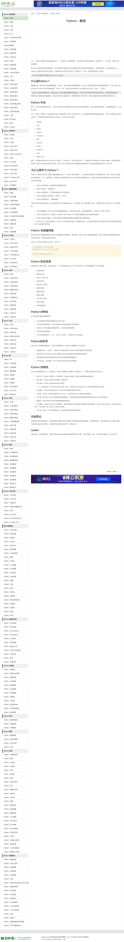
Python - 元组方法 (10, 348)
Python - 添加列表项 (11, 286)
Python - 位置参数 (10, 208)
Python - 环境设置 (10, 49)
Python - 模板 (8, 801)
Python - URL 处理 (10, 743)
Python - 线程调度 (10, 693)
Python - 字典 (8, 402)
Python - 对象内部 (10, 871)
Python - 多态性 (9, 561)
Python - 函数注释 (10, 224)
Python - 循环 (8, 158)
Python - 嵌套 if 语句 (11, 150)
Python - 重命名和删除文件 (13, 507)
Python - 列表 (8, 274)
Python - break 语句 (10, 173)
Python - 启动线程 (10, 681)
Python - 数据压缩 (10, 813)
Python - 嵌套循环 (10, 185)
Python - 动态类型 (10, 576)
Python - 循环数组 (10, 464)
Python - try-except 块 (11, 631)
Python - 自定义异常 (11, 863)
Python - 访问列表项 (11, 278)
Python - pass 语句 (10, 181)
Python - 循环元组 (10, 340)
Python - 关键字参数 (11, 200)
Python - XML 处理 (10, 821)
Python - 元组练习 (10, 352)
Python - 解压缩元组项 (11, 336)
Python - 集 (8, 359)
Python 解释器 (9, 45)
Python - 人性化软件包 (11, 906)
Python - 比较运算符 (11, 88)
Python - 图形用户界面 (11, 852)
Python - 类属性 (9, 538)
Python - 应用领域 (10, 41)
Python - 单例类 (9, 604)
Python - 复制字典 (10, 429)
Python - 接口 (8, 588)
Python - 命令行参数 (11, 828)
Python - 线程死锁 (10, 724)
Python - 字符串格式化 (11, 255)
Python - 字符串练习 (11, 266)
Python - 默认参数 (10, 197)
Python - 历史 (8, 26)
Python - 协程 (8, 914)
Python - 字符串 (9, 239)
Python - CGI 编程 (10, 817)
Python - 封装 (8, 584)
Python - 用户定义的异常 (12, 650)
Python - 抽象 (8, 580)
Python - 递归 (8, 778)
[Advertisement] (76, 44)
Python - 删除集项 (10, 371)
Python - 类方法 (9, 541)
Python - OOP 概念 (10, 530)
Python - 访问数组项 (11, 452)
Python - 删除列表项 (11, 290)
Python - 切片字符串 (11, 243)
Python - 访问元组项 (11, 328)
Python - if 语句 (9, 142)
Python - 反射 (8, 615)
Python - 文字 (8, 76)
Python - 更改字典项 (11, 410)
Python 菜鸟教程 (42, 13)
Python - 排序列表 (10, 301)
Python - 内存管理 (10, 875)
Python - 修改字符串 (11, 247)
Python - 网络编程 (10, 735)
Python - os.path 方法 (11, 522)
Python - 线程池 (9, 697)
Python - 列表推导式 (11, 297)
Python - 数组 (8, 448)
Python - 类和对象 (10, 534)
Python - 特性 (8, 30)
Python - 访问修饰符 (11, 553)
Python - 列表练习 (10, 317)
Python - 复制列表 (10, 305)
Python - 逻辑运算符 (11, 96)
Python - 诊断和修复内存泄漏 (14, 921)
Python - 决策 (8, 138)
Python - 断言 (8, 658)
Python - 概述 (8, 22)
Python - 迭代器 (9, 762)
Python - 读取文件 (10, 503)
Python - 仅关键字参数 (11, 204)
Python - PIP (8, 786)
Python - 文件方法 (10, 514)
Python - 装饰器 (9, 774)
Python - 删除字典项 (11, 417)
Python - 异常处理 (10, 627)
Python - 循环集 (9, 375)
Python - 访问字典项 (11, 406)
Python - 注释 (8, 115)
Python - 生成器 (9, 766)
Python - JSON (9, 836)
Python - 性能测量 (10, 809)
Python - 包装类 (9, 607)
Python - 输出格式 (10, 805)
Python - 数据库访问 (11, 789)
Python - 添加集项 (10, 367)
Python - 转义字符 (10, 259)
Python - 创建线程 (10, 677)
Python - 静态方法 (10, 545)
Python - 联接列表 (10, 309)
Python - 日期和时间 (11, 755)
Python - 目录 (8, 510)
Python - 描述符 (9, 918)
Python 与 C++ (9, 34)
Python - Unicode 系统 (11, 72)
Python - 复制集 (9, 383)
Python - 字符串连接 (11, 251)
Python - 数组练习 (10, 487)
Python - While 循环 (10, 170)
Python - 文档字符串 (11, 832)
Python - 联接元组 (10, 344)
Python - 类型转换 (10, 69)
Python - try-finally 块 (11, 635)
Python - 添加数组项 (11, 456)
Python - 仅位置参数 (11, 212)
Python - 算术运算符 (11, 84)
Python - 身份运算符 (11, 107)
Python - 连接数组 (10, 480)
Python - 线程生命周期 (11, 673)
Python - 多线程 (9, 669)
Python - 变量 (8, 61)
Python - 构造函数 (10, 549)
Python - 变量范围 (10, 220)
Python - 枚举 (8, 611)
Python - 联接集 (9, 379)
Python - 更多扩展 (10, 844)
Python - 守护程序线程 (11, 708)
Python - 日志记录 (10, 654)
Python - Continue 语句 (12, 177)
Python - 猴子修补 (10, 890)
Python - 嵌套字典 (10, 433)
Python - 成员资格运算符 (12, 104)
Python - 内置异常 (10, 662)
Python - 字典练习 (10, 441)
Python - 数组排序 (10, 476)
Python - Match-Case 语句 (13, 154)
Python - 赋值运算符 (11, 92)
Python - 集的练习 (10, 394)
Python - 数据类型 (10, 65)
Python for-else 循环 (11, 166)
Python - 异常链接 (10, 642)
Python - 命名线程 (10, 689)
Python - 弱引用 (9, 793)
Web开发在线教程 (60, 937)
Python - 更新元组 (10, 332)
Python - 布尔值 (9, 127)
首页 (32, 13)
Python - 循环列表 (10, 293)
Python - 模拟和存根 (11, 886)
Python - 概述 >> (112, 471)
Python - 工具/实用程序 (12, 848)
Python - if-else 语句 (11, 146)
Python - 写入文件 (10, 499)
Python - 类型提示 (10, 898)
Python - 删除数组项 (11, 460)
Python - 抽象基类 (10, 859)
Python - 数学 (8, 758)
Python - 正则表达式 (11, 782)
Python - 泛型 (8, 747)
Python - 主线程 (9, 701)
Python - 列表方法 (10, 313)
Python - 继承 (8, 557)
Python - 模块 (8, 228)
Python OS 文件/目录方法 (12, 518)
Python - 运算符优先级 (11, 111)
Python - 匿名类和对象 (11, 600)
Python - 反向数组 (10, 472)
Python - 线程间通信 (11, 720)
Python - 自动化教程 (11, 902)
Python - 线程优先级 (11, 704)
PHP (108, 211)
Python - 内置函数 (10, 232)
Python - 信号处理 (10, 894)
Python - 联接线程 (10, 685)
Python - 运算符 (9, 80)
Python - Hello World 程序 (12, 37)
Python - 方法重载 (10, 569)
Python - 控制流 (9, 135)
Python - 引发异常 (10, 638)
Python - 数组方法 (10, 483)
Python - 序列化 (9, 797)
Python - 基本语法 (10, 57)
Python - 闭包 (8, 770)
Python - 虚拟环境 (10, 53)
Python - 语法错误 (10, 623)
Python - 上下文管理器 (11, 910)
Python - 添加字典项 (11, 414)
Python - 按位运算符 (11, 100)
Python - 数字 (8, 123)
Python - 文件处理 (10, 495)
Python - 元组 (8, 324)
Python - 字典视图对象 (11, 421)
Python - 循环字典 (10, 425)
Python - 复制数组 (10, 468)
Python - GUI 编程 (10, 824)
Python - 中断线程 (10, 728)
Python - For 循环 (10, 162)
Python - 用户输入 (10, 119)
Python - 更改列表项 (11, 282)
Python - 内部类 (9, 596)
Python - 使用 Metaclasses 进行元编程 (16, 883)
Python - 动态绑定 (10, 572)
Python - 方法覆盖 (10, 565)
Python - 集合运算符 (11, 386)
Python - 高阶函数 (10, 867)
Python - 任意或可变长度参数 (14, 216)
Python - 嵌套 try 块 (10, 646)
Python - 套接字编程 (11, 739)
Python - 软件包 (9, 592)
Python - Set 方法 (10, 390)
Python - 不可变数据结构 (12, 925)
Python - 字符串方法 (11, 262)
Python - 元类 (8, 879)
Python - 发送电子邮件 (11, 840)
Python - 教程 (8, 18)
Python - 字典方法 (10, 437)
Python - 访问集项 (10, 363)
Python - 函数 (8, 193)
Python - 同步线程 (10, 712)
